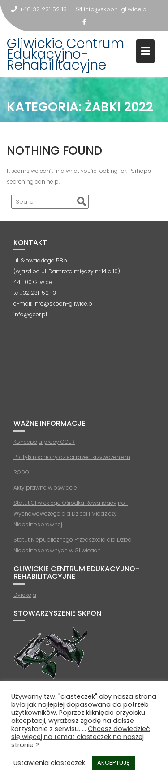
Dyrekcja (24, 595)
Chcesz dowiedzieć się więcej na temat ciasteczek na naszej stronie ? (80, 736)
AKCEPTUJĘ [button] (113, 762)
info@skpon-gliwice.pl (112, 9)
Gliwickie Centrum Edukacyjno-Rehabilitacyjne (65, 54)
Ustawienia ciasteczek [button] (49, 763)
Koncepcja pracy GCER (44, 442)
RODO (21, 472)
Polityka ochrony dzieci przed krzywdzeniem (71, 457)
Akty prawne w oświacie (45, 487)
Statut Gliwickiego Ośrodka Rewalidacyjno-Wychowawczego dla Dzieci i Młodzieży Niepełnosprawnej (70, 513)
